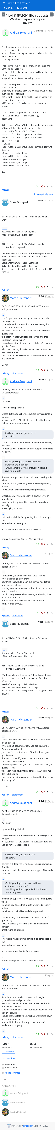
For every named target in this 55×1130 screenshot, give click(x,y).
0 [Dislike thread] (43, 186)
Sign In (8, 7)
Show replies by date (43, 194)
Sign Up (22, 7)
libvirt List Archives (19, 3)
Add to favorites (11, 1072)
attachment (17, 373)
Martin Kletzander (21, 298)
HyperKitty (28, 1125)
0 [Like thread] (38, 186)
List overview (8, 1051)
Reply (6, 189)
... (4, 228)
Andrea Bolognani (21, 32)
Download (9, 1058)
